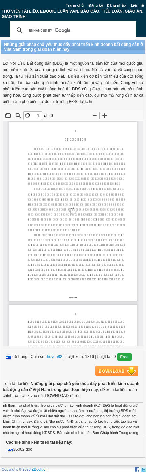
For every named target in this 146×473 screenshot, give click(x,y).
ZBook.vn (39, 469)
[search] (72, 30)
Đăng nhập (116, 5)
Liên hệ (137, 5)
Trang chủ (75, 5)
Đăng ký (96, 5)
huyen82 (54, 356)
